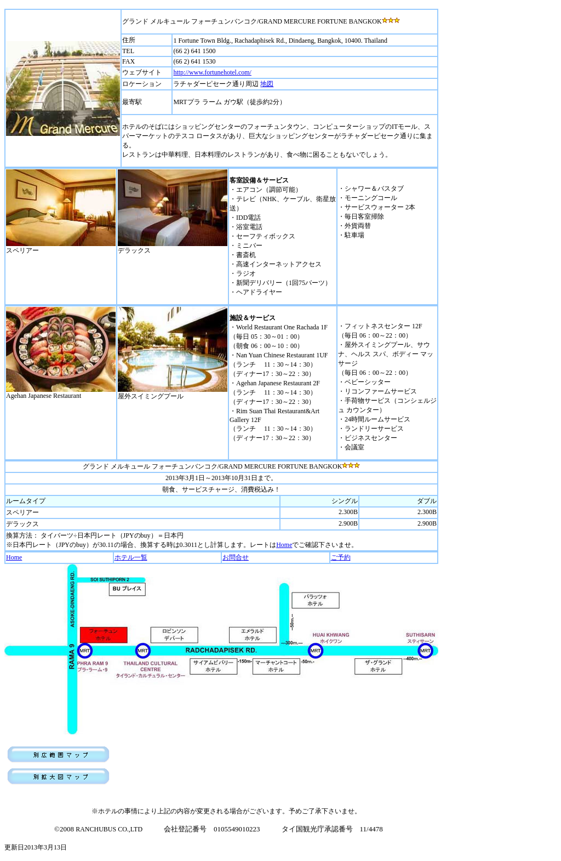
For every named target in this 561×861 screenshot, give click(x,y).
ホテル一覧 (131, 557)
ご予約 (341, 557)
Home (284, 545)
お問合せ (235, 557)
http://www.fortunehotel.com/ (212, 72)
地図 (266, 84)
